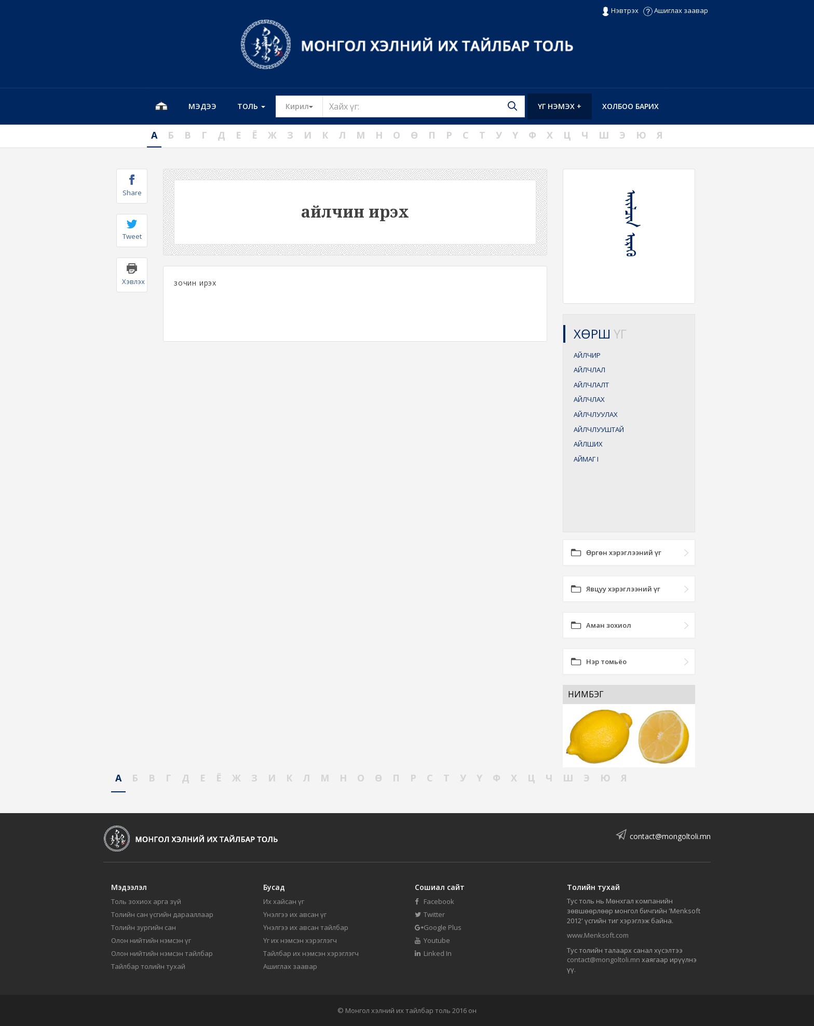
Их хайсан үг (283, 901)
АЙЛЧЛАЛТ (591, 384)
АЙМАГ (586, 459)
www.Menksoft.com (598, 935)
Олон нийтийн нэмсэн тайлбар (162, 953)
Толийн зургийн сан (143, 927)
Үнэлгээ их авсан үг (295, 914)
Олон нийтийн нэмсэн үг (151, 940)
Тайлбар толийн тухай (148, 966)
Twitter (430, 914)
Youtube (432, 940)
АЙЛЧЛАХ (589, 399)
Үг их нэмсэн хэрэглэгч (300, 940)
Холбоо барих (630, 106)
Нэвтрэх (620, 11)
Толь (251, 106)
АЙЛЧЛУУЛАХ (596, 414)
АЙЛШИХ (588, 444)
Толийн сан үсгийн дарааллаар (162, 914)
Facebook (434, 901)
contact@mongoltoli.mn (670, 836)
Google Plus (438, 927)
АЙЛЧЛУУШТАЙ (599, 429)
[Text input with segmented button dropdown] (423, 106)
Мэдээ (202, 106)
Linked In (433, 953)
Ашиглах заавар (675, 10)
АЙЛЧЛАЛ (589, 369)
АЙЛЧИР (587, 355)
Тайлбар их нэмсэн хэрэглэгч (311, 953)
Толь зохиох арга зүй (146, 901)
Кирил (304, 106)
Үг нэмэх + (559, 106)
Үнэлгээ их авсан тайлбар (305, 927)
